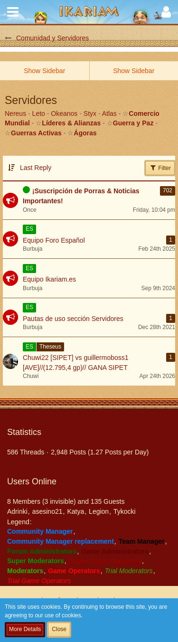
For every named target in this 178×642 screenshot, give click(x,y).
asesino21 (47, 511)
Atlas (109, 113)
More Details (25, 629)
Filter (160, 167)
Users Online (31, 481)
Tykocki (124, 511)
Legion (99, 511)
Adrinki (17, 511)
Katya (75, 511)
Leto (38, 113)
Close (59, 629)
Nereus (15, 113)
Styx (90, 113)
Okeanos (64, 113)
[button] (13, 11)
